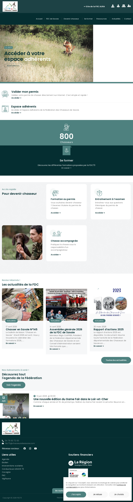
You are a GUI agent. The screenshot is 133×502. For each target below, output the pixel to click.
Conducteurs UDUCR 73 (13, 469)
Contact (127, 19)
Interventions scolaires (12, 465)
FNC (4, 475)
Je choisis (119, 495)
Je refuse (97, 495)
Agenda (5, 459)
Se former (88, 19)
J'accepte (76, 495)
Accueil (39, 19)
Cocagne (6, 472)
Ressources (102, 19)
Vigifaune (6, 478)
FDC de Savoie (53, 19)
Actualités (116, 19)
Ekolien (5, 462)
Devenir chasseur (72, 19)
